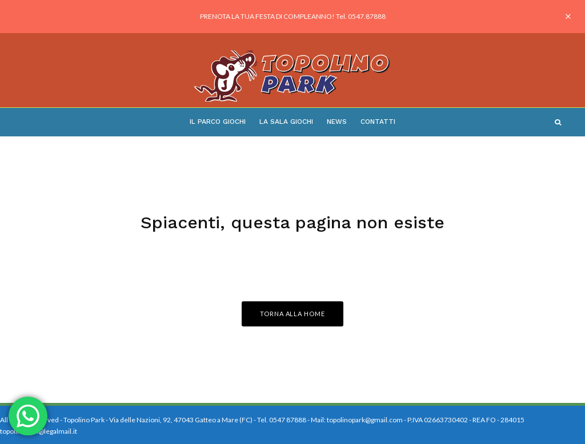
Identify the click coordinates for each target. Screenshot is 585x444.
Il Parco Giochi (218, 122)
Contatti (377, 122)
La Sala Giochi (286, 122)
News (337, 122)
